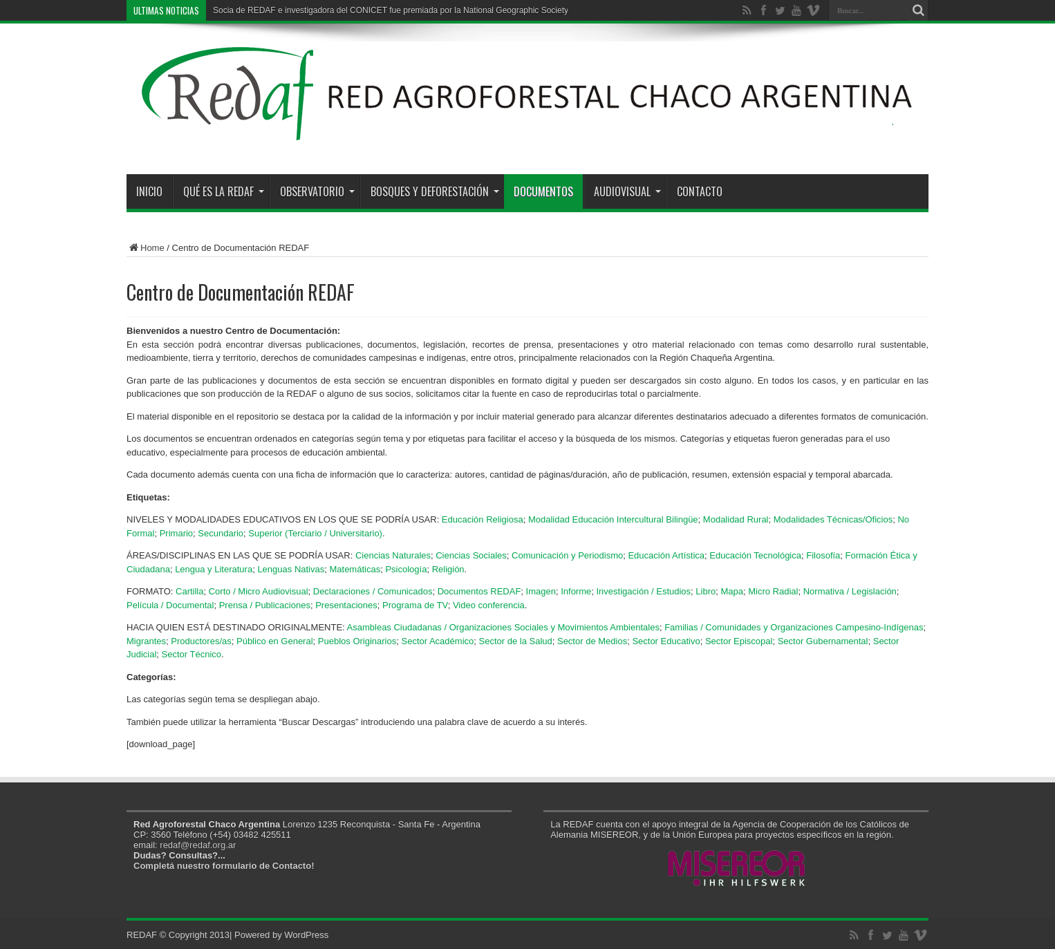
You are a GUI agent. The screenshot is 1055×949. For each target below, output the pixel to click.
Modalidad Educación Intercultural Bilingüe (613, 519)
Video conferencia (489, 605)
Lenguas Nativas (290, 569)
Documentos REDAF (479, 591)
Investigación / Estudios (644, 591)
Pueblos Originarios (357, 641)
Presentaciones (346, 605)
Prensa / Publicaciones (264, 605)
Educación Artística (666, 555)
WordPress (306, 935)
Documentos (543, 191)
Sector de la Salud (515, 641)
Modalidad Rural (736, 519)
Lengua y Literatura (213, 569)
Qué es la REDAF (223, 191)
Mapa (731, 591)
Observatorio (317, 191)
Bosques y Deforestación (435, 191)
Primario (176, 533)
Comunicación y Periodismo (567, 555)
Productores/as (201, 641)
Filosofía (823, 555)
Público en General (274, 641)
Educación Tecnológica (755, 555)
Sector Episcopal (739, 641)
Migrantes (146, 641)
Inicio (149, 191)
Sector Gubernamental (823, 641)
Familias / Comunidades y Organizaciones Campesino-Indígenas (793, 627)
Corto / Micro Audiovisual (258, 591)
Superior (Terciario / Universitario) (315, 533)
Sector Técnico (191, 654)
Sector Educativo (666, 641)
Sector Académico (437, 641)
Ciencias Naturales (393, 555)
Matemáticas (354, 569)
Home (146, 248)
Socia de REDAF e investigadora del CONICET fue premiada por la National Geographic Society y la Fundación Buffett (432, 10)
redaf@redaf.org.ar (198, 845)
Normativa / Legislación (850, 591)
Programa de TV (415, 605)
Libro (705, 591)
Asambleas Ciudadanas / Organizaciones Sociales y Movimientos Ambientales (503, 627)
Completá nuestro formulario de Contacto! (223, 866)
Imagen (541, 591)
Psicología (406, 569)
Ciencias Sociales (471, 555)
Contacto (699, 191)
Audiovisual (627, 191)
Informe (576, 591)
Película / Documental (170, 605)
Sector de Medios (592, 641)
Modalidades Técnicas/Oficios (833, 519)
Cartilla (189, 591)
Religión (448, 569)
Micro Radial (773, 591)
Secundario (220, 533)
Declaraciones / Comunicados (373, 591)
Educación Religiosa (482, 519)
